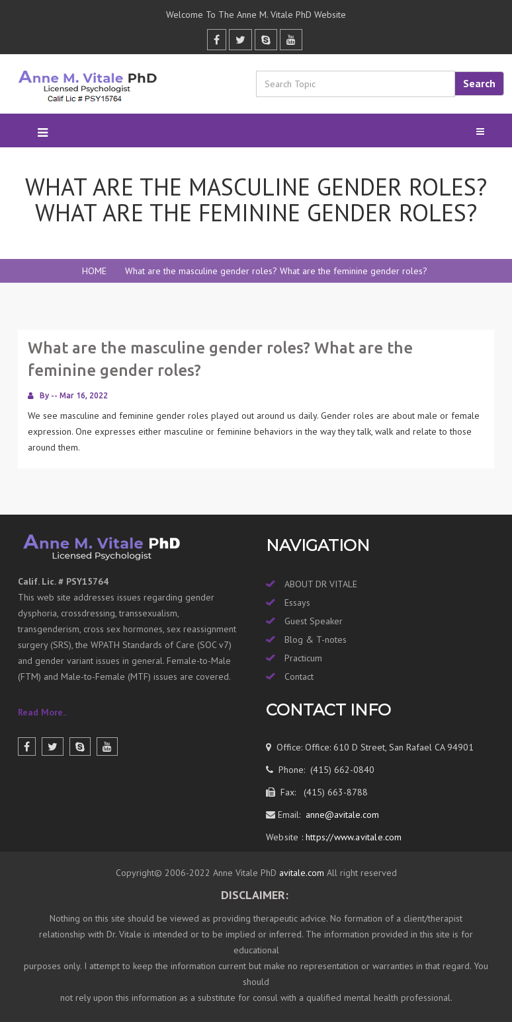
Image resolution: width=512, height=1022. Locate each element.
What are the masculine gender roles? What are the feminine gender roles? (276, 271)
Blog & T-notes (315, 639)
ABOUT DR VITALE (320, 584)
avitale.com (300, 873)
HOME (94, 271)
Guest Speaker (313, 621)
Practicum (303, 658)
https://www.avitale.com (352, 837)
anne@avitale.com (341, 815)
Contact (299, 676)
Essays (297, 602)
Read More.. (42, 712)
